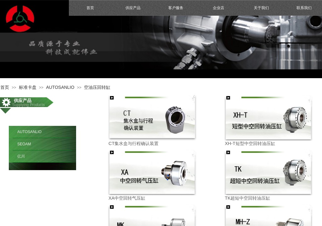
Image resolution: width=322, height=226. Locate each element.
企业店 (218, 8)
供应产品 (133, 8)
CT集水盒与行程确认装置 (133, 143)
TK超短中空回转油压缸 (247, 198)
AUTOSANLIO (60, 87)
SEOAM (24, 144)
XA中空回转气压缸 (126, 198)
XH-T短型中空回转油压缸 (250, 143)
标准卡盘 (27, 87)
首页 (90, 8)
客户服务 (175, 8)
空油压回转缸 (97, 87)
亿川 (21, 156)
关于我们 (261, 8)
